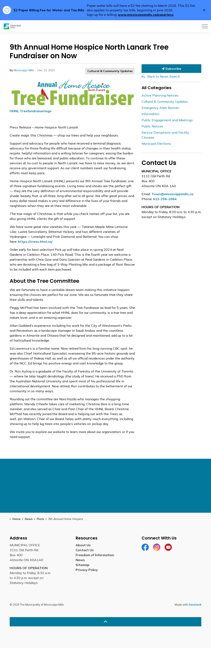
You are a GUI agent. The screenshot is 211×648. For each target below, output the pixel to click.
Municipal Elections (156, 143)
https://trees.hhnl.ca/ (35, 241)
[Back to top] (105, 621)
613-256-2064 (165, 199)
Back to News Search (163, 76)
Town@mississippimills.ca (172, 194)
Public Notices (152, 126)
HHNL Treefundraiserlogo (31, 111)
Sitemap (82, 565)
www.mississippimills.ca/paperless (146, 15)
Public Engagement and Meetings (167, 120)
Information (150, 114)
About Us (83, 545)
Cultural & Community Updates (109, 71)
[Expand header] (205, 26)
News (80, 560)
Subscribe (171, 68)
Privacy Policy (87, 570)
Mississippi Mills (24, 70)
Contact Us (85, 550)
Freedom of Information (95, 555)
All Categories (156, 88)
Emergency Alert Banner (160, 108)
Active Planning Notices (160, 95)
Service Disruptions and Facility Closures (165, 134)
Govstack (195, 604)
